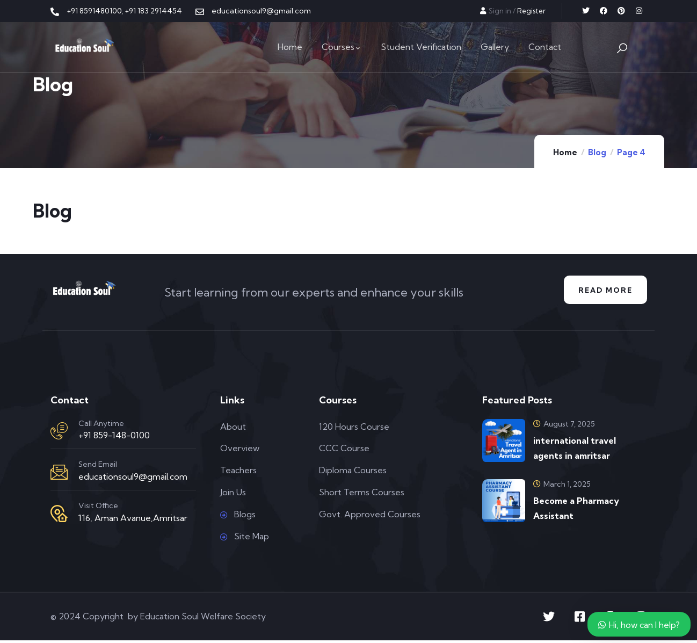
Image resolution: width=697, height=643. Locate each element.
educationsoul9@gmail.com (132, 479)
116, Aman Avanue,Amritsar (132, 520)
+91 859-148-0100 (114, 437)
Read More (603, 291)
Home (565, 152)
